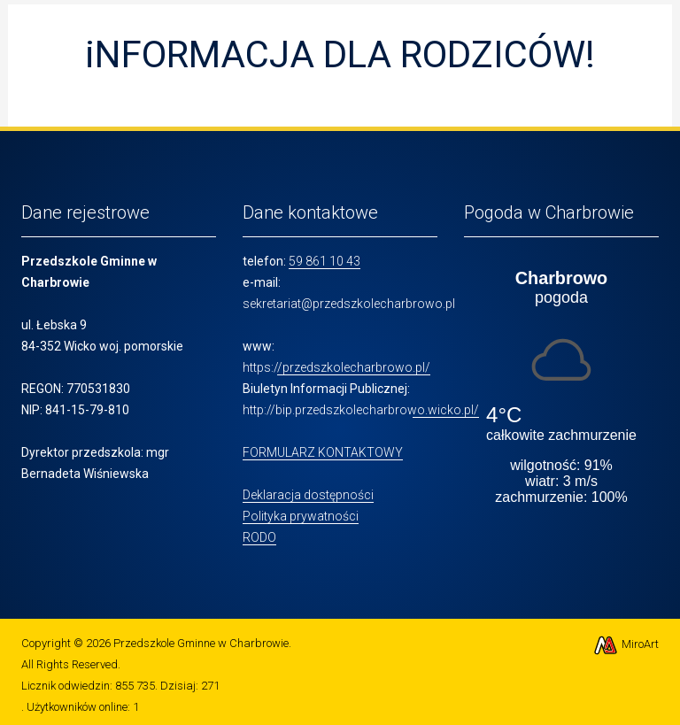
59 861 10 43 (324, 261)
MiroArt (625, 644)
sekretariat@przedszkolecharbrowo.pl (349, 304)
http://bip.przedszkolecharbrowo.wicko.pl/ (361, 410)
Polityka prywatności (301, 516)
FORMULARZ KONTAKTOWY (323, 452)
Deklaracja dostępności (308, 495)
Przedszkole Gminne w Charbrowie (201, 643)
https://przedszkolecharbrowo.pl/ (336, 367)
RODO (259, 537)
